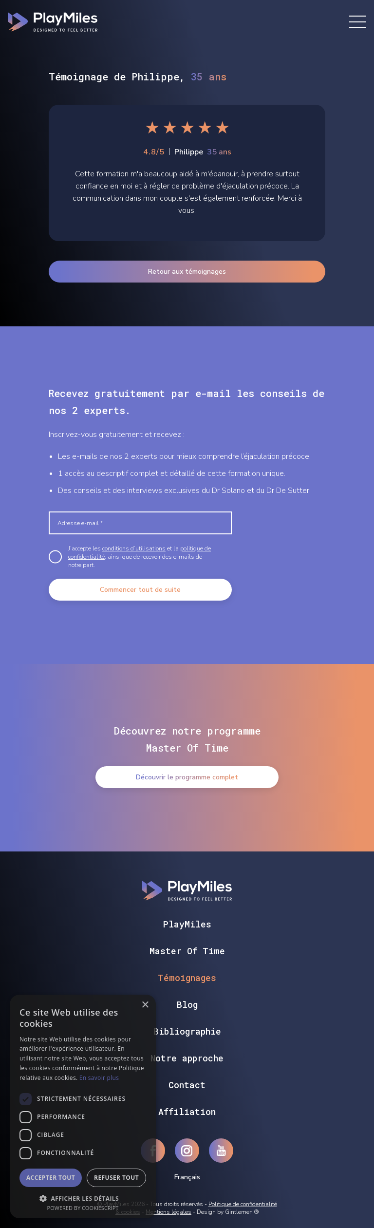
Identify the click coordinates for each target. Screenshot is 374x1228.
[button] (82, 1197)
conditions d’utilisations (134, 548)
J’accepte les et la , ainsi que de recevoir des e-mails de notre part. (139, 557)
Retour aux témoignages (187, 271)
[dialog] (83, 1106)
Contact (187, 1085)
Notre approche (187, 1058)
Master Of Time (187, 951)
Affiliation (187, 1111)
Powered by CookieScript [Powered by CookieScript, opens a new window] (83, 1207)
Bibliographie (187, 1031)
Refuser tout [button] (116, 1177)
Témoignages (187, 977)
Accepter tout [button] (50, 1177)
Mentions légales (168, 1212)
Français (187, 1177)
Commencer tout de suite (140, 589)
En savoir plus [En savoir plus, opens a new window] (99, 1078)
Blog (187, 1004)
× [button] (145, 1005)
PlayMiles (187, 924)
